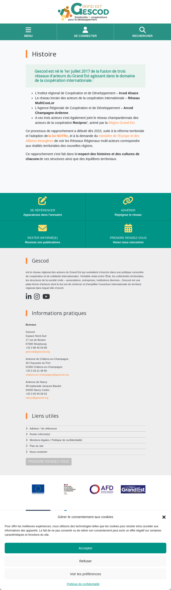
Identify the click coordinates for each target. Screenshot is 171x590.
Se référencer (49, 428)
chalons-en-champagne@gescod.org (47, 374)
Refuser (85, 561)
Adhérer (34, 428)
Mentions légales (39, 440)
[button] (164, 517)
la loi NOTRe (58, 136)
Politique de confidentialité (83, 584)
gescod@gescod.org (38, 351)
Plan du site (36, 445)
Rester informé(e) (40, 434)
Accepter (85, 548)
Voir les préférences (85, 574)
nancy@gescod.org (37, 397)
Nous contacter (38, 451)
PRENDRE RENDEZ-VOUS (48, 461)
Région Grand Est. (122, 123)
